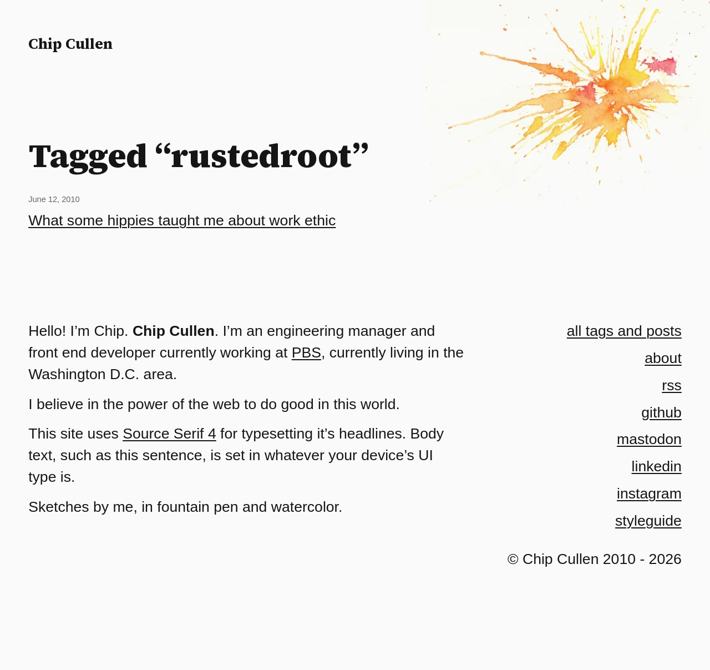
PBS (306, 352)
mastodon (649, 439)
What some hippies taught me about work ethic (182, 220)
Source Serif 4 (169, 433)
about (663, 358)
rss (671, 385)
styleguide (648, 520)
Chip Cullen (70, 43)
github (661, 412)
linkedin (657, 466)
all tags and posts (624, 331)
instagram (649, 493)
